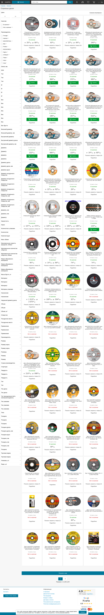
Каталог (9, 6)
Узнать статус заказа (10, 595)
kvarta (7, 2)
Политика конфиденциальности (52, 604)
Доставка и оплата (48, 599)
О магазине (46, 591)
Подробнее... (90, 594)
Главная (3, 6)
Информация (47, 589)
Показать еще (63, 573)
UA (99, 2)
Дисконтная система (48, 593)
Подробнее (32, 47)
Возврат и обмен (47, 597)
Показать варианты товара (32, 45)
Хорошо (83, 612)
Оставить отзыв (32, 37)
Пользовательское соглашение (51, 601)
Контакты (6, 589)
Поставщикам (47, 595)
